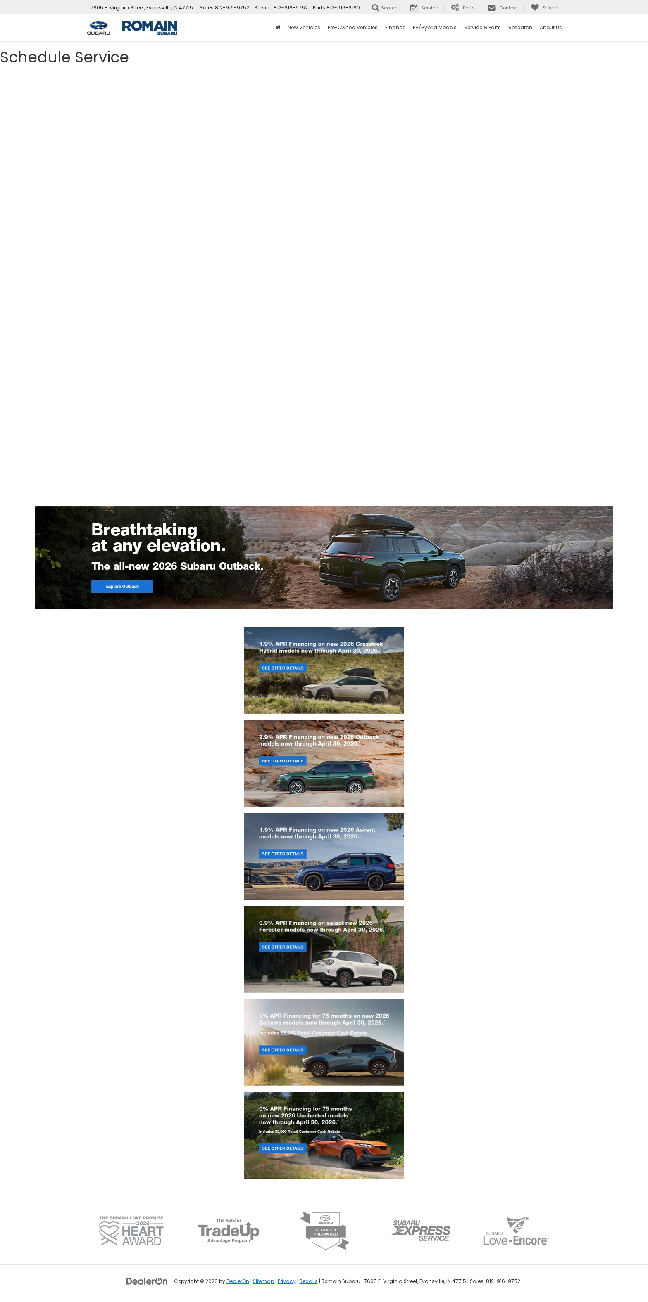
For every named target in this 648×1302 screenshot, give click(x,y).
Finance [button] (395, 27)
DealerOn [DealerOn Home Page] (237, 1281)
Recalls (309, 1281)
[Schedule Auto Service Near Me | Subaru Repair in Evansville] (324, 281)
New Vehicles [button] (304, 27)
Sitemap (263, 1281)
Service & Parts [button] (482, 27)
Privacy (287, 1281)
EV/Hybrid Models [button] (435, 27)
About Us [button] (551, 27)
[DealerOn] (147, 1281)
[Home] (278, 27)
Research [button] (520, 27)
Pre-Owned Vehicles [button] (353, 27)
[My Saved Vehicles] (544, 7)
